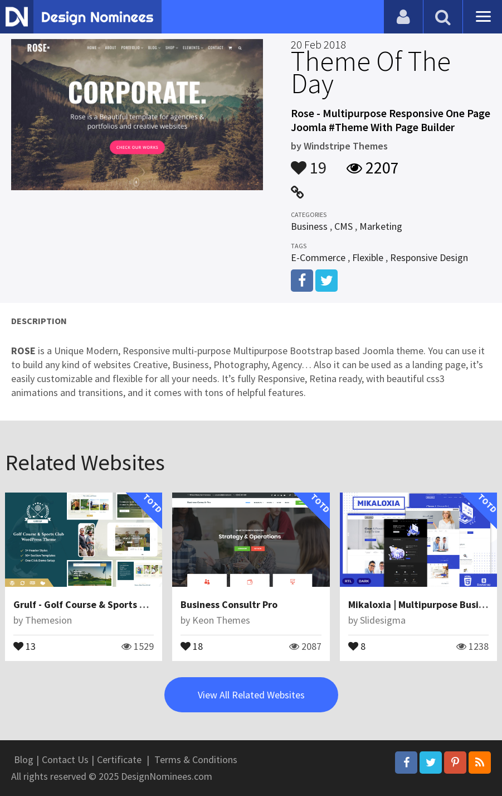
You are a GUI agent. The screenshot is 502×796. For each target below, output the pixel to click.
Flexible (367, 257)
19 (308, 162)
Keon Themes (221, 620)
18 (192, 645)
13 (24, 645)
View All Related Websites (251, 694)
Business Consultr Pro (229, 604)
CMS (343, 226)
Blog (23, 759)
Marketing (380, 226)
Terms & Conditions (195, 759)
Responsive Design (429, 257)
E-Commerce (318, 257)
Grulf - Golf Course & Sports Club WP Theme (111, 604)
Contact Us (65, 759)
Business (309, 226)
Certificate (119, 759)
